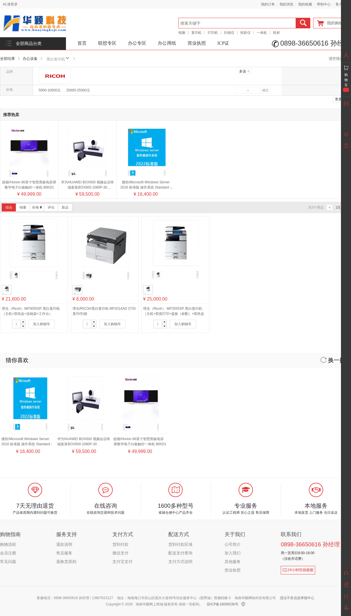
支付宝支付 (122, 561)
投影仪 (245, 32)
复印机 (196, 32)
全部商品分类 (29, 43)
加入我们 (233, 553)
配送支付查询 (180, 553)
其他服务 (233, 561)
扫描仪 (229, 32)
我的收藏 (305, 4)
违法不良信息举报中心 (297, 598)
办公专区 (137, 43)
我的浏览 (286, 4)
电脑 (181, 32)
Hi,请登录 (10, 4)
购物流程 (8, 544)
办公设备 (30, 58)
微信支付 (120, 553)
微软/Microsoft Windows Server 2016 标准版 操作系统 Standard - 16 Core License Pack (145, 187)
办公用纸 (167, 43)
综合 (8, 207)
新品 (65, 207)
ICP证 (223, 43)
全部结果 (7, 58)
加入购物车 (41, 324)
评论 (51, 207)
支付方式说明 (180, 561)
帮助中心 (324, 4)
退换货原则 (66, 561)
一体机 (262, 32)
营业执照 (197, 43)
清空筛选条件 (340, 58)
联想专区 (107, 43)
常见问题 (8, 561)
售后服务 (64, 553)
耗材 (276, 32)
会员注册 (8, 553)
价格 (37, 207)
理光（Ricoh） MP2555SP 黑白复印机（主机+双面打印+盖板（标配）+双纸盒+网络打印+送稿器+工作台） (173, 314)
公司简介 (233, 544)
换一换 (333, 360)
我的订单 (268, 4)
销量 (23, 207)
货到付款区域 (180, 544)
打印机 (213, 32)
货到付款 (120, 544)
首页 (82, 43)
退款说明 (64, 544)
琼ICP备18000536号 (222, 604)
